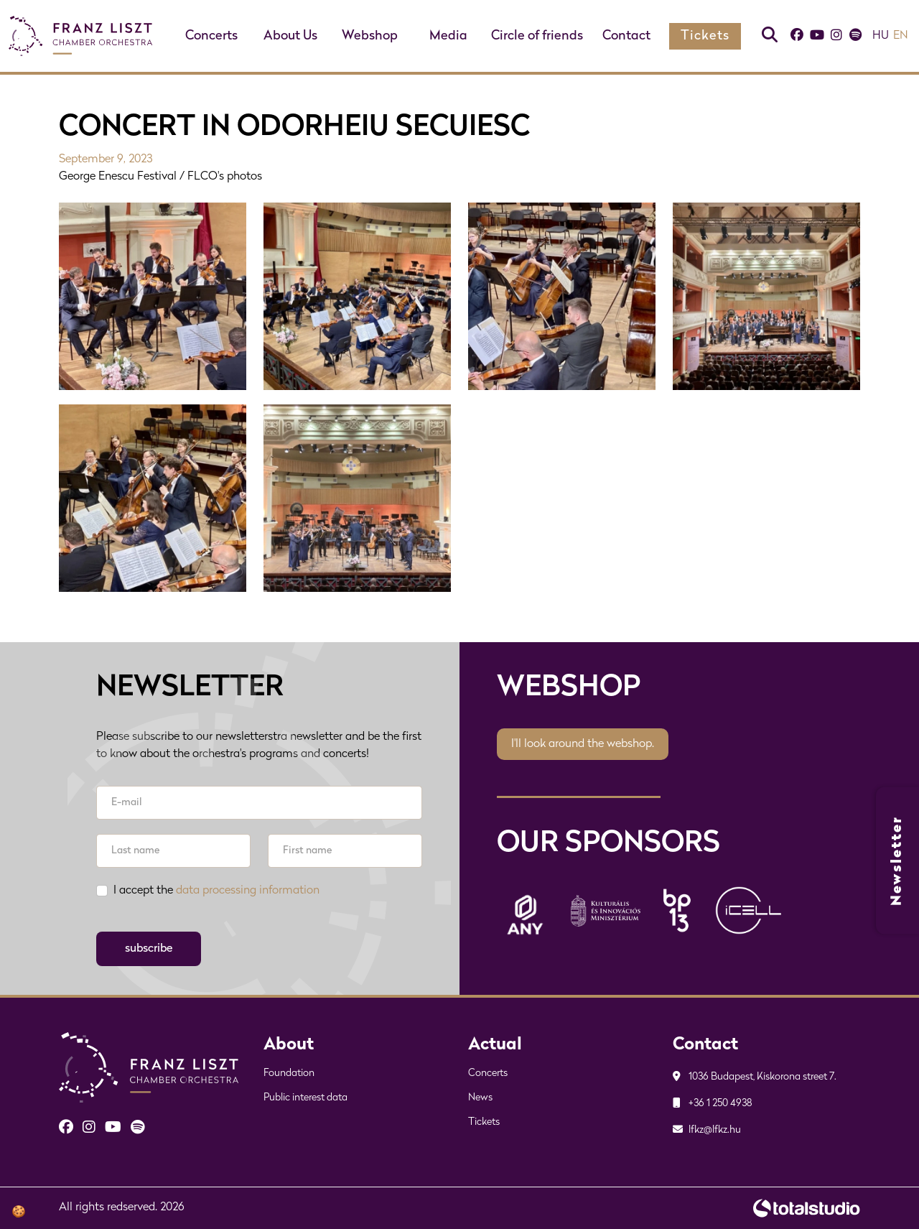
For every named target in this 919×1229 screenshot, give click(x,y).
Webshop (370, 36)
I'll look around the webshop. (582, 744)
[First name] (345, 851)
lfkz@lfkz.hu (707, 1130)
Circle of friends (537, 36)
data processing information (247, 890)
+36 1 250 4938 (712, 1103)
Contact (626, 36)
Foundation (288, 1073)
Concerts (211, 36)
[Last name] (173, 851)
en (900, 36)
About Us (290, 36)
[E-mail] (259, 803)
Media (448, 36)
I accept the (216, 890)
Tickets (705, 36)
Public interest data (305, 1098)
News (480, 1098)
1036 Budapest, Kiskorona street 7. (754, 1077)
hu (880, 36)
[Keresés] (770, 36)
